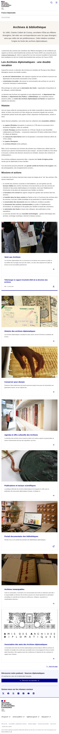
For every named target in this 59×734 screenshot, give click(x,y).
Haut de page (53, 666)
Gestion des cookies (7, 726)
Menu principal (56, 2)
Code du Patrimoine (7, 55)
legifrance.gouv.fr (32, 717)
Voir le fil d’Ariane (5, 17)
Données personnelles (43, 724)
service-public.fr (18, 717)
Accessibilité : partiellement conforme (18, 724)
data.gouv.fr (45, 717)
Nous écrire (53, 724)
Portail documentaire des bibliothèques (21, 536)
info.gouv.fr (5, 717)
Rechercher (51, 2)
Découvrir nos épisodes (29, 680)
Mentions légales (32, 724)
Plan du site (4, 724)
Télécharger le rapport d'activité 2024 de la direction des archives (26, 281)
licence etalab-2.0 (5, 731)
